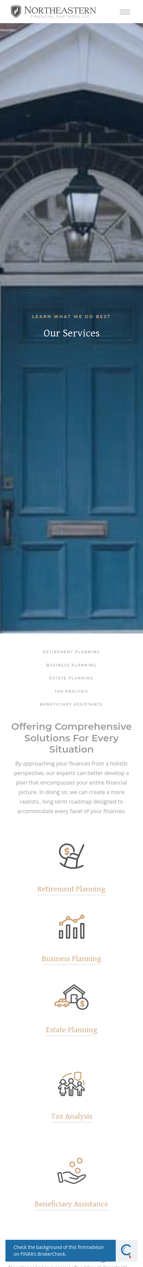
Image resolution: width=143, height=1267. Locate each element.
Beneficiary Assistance (71, 704)
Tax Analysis (72, 691)
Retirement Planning (71, 652)
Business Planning (71, 665)
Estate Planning (71, 678)
